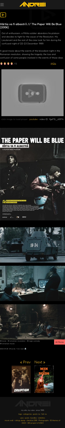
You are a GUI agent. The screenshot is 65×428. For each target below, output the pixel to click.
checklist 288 (32, 420)
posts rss (36, 414)
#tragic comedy (33, 341)
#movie (3, 341)
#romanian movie (7, 343)
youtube (33, 119)
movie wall (9, 420)
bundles (34, 418)
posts (27, 418)
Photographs (44, 420)
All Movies (59, 342)
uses (22, 418)
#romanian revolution (16, 341)
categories (27, 414)
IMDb (53, 63)
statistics (41, 418)
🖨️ (25, 349)
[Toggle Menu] (2, 5)
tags (20, 414)
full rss (44, 414)
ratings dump (20, 420)
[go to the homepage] (32, 4)
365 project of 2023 (35, 423)
